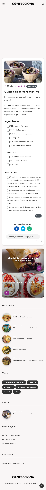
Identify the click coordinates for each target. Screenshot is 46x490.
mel (14, 138)
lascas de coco (17, 160)
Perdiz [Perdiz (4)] (7, 392)
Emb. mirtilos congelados (19, 134)
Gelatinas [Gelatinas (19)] (8, 387)
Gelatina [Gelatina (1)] (32, 382)
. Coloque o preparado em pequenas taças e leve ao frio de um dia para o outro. (24, 200)
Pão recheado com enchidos (24, 339)
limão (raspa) (19, 146)
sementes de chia (20, 142)
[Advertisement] (23, 31)
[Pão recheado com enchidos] (6, 339)
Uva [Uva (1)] (16, 392)
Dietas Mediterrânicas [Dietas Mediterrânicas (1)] (14, 382)
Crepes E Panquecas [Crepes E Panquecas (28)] (27, 387)
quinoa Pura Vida (17, 126)
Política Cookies (9, 439)
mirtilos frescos (19, 156)
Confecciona (9, 483)
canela (13, 164)
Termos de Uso (9, 444)
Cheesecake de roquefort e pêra (25, 328)
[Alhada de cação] (6, 350)
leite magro (16, 130)
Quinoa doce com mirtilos (23, 414)
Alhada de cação (19, 349)
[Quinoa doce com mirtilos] (6, 414)
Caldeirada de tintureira (22, 317)
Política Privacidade (11, 435)
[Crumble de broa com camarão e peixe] (6, 360)
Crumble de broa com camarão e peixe (28, 360)
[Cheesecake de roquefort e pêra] (6, 328)
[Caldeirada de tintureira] (6, 317)
